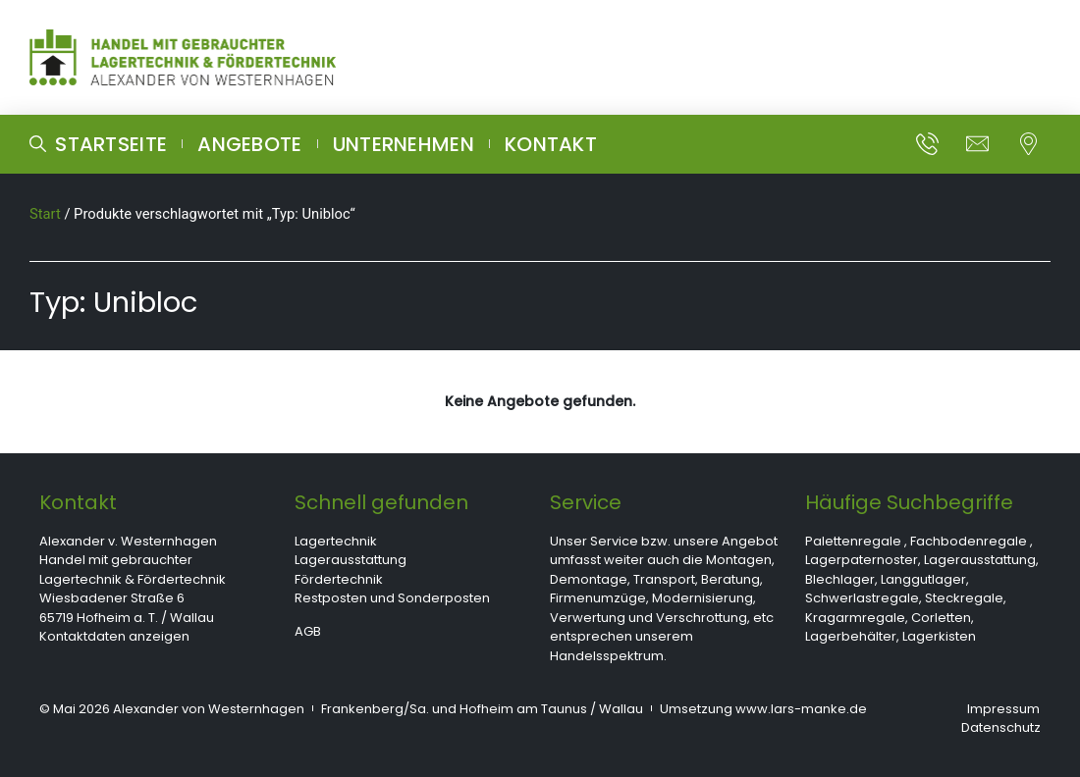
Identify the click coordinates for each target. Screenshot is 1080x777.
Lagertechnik (336, 541)
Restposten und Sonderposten (392, 598)
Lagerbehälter (850, 636)
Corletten (941, 617)
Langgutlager (923, 579)
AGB (308, 631)
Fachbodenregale (968, 541)
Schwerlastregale (862, 598)
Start (45, 214)
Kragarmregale (855, 617)
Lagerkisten (939, 636)
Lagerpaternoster (861, 559)
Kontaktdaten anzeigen (114, 636)
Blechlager (840, 579)
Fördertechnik (339, 579)
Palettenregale (853, 541)
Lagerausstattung (350, 559)
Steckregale (964, 598)
